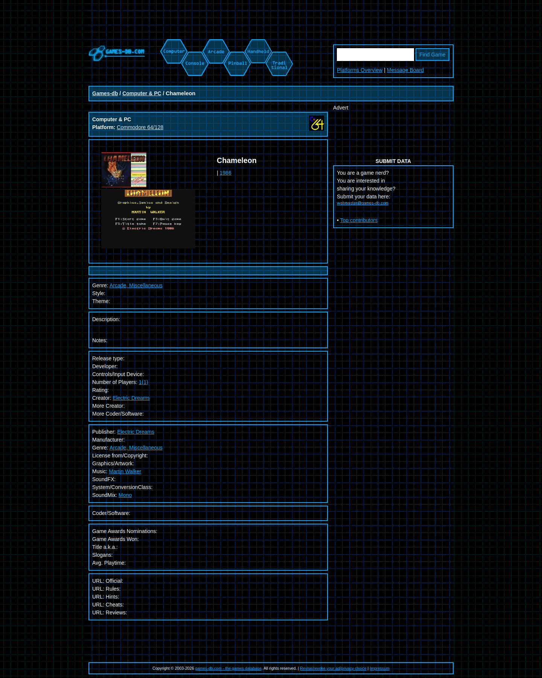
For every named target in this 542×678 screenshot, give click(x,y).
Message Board (405, 70)
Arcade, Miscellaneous (136, 448)
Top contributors (359, 220)
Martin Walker (125, 471)
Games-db (105, 93)
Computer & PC (141, 93)
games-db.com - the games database (228, 668)
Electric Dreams (131, 398)
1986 (225, 173)
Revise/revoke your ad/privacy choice (333, 668)
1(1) (143, 382)
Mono (125, 495)
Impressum (380, 668)
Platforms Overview (359, 70)
